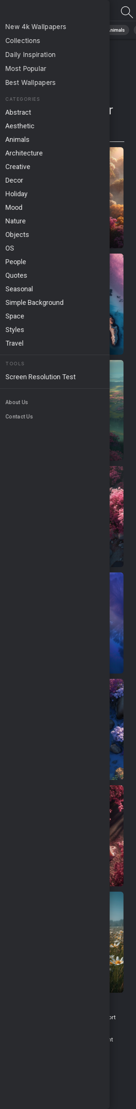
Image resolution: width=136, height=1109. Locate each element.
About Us (83, 1025)
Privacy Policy (32, 1039)
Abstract (83, 30)
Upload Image (50, 1025)
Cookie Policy (70, 1039)
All (28, 30)
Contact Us (80, 1017)
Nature (52, 30)
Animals (116, 30)
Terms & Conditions (37, 1017)
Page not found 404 (45, 12)
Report (107, 1017)
